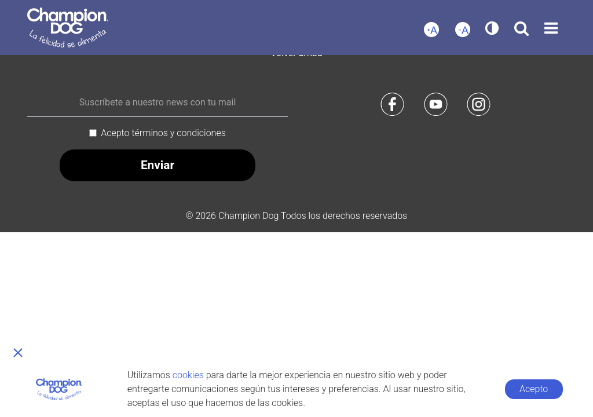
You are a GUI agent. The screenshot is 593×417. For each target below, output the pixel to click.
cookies (188, 375)
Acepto (533, 388)
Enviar (157, 165)
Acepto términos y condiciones (163, 132)
